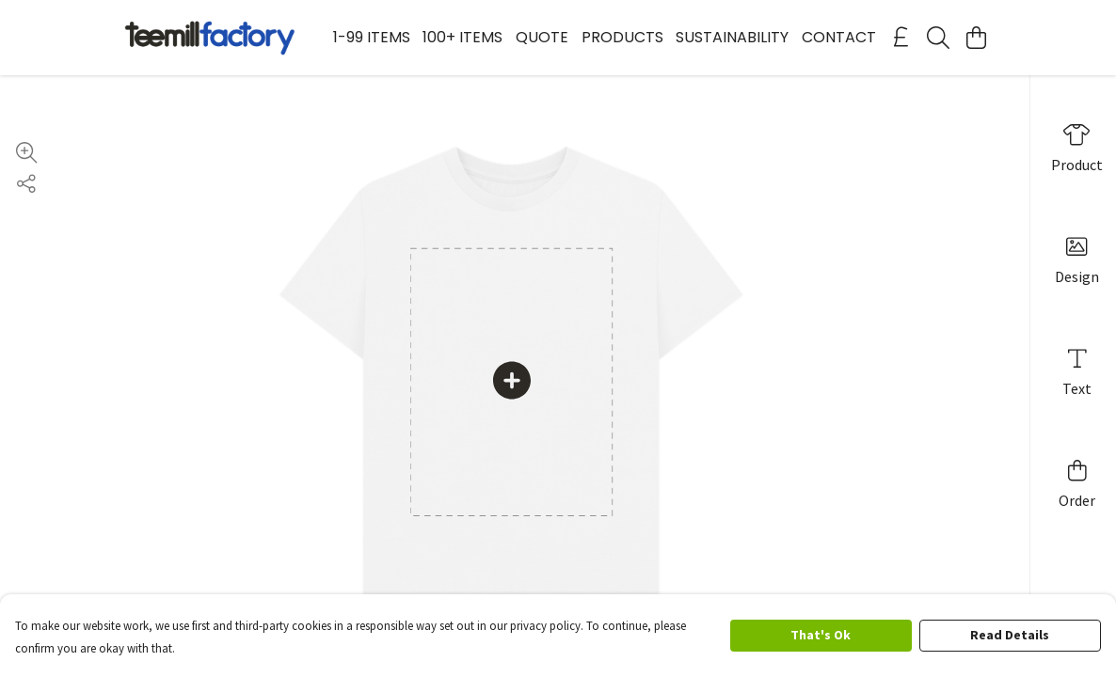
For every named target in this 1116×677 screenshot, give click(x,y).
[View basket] (976, 37)
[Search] (938, 37)
